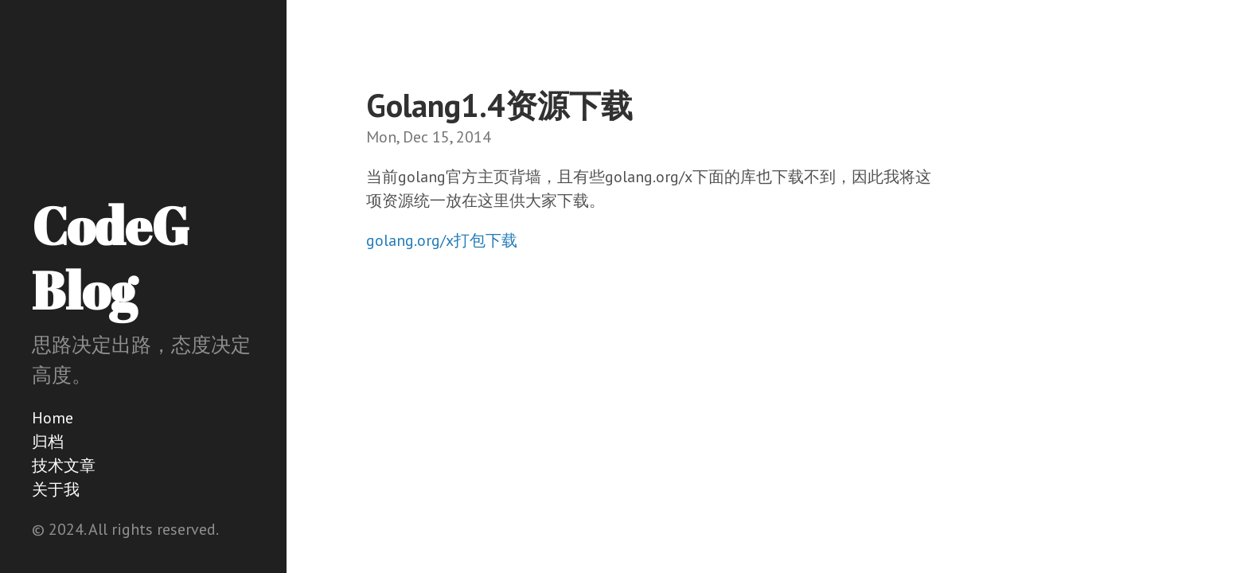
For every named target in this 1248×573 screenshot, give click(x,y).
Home (52, 417)
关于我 (56, 489)
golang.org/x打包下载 (441, 240)
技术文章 (64, 465)
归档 (48, 441)
